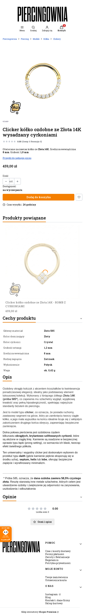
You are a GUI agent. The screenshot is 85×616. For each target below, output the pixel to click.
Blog (48, 597)
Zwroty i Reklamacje (57, 557)
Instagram (51, 594)
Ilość (5, 175)
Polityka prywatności (58, 563)
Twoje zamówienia (56, 577)
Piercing (25, 39)
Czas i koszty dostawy (58, 551)
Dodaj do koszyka (38, 197)
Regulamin (52, 560)
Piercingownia (10, 39)
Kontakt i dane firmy (57, 600)
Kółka (46, 39)
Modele (36, 39)
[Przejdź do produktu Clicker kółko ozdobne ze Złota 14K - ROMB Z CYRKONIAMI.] (42, 262)
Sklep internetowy (38, 612)
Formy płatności (54, 554)
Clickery (57, 39)
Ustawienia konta (56, 580)
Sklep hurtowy (54, 603)
